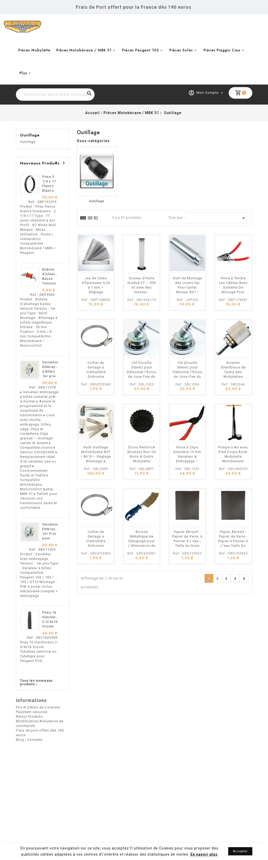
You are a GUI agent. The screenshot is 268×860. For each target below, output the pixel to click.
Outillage (30, 135)
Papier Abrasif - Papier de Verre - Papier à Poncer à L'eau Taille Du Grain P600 (233, 541)
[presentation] (56, 163)
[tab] (83, 217)
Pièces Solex (181, 50)
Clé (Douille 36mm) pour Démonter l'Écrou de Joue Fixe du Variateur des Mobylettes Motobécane (187, 376)
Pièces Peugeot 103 (140, 50)
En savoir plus (204, 854)
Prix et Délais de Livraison (38, 707)
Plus (23, 73)
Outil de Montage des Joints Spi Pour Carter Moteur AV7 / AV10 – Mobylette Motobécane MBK (187, 292)
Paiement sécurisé (31, 712)
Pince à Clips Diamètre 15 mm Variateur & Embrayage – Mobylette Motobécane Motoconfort (187, 461)
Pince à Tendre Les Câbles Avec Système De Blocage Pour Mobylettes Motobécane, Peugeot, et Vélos (233, 292)
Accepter (240, 851)
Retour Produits (29, 716)
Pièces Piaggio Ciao (222, 50)
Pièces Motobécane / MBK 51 (84, 50)
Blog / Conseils (29, 740)
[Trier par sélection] (217, 218)
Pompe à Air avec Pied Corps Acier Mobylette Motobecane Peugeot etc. (233, 456)
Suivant (244, 578)
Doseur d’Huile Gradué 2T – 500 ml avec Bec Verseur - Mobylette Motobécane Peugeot (141, 292)
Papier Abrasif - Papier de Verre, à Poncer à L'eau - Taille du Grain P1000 (187, 541)
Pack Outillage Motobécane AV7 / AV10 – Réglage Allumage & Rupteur (96, 456)
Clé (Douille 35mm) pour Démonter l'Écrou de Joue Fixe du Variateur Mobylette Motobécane (141, 376)
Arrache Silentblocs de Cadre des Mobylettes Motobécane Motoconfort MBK (233, 376)
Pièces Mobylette (34, 50)
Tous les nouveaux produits (36, 682)
